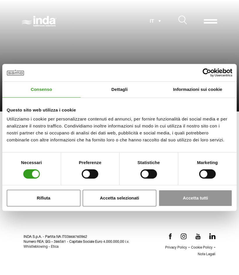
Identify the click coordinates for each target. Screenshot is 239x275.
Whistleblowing (36, 247)
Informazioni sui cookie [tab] (197, 89)
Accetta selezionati (119, 197)
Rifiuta (43, 197)
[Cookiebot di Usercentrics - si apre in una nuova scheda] (206, 72)
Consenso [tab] (41, 89)
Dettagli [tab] (119, 89)
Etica (54, 247)
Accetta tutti (195, 197)
